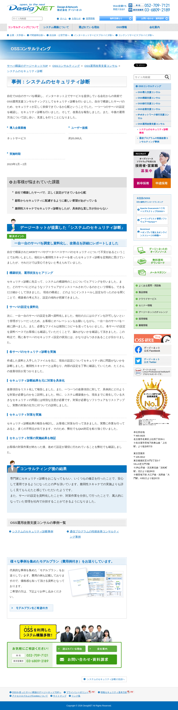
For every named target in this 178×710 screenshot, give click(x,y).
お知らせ (76, 18)
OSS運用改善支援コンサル (151, 124)
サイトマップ (59, 696)
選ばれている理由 (89, 27)
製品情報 (143, 292)
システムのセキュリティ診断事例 (32, 531)
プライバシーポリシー (80, 692)
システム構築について (56, 27)
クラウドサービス (147, 299)
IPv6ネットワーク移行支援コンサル (153, 116)
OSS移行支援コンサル (149, 103)
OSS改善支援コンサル (149, 109)
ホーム (63, 18)
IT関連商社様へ (37, 35)
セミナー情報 (145, 305)
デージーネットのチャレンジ (153, 312)
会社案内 (154, 27)
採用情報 (90, 18)
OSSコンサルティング (150, 86)
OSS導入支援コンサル (149, 92)
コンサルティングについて (23, 27)
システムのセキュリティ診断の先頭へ (106, 679)
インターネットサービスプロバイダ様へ (94, 35)
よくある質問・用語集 (150, 285)
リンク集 (75, 696)
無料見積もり (116, 18)
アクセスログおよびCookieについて (30, 696)
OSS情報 (121, 27)
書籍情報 (143, 325)
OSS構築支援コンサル (149, 98)
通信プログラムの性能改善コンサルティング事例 (153, 140)
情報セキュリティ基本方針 (117, 692)
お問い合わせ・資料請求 (152, 18)
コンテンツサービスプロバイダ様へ (136, 35)
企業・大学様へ (17, 35)
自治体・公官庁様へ (59, 35)
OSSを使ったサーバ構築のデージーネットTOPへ (36, 692)
